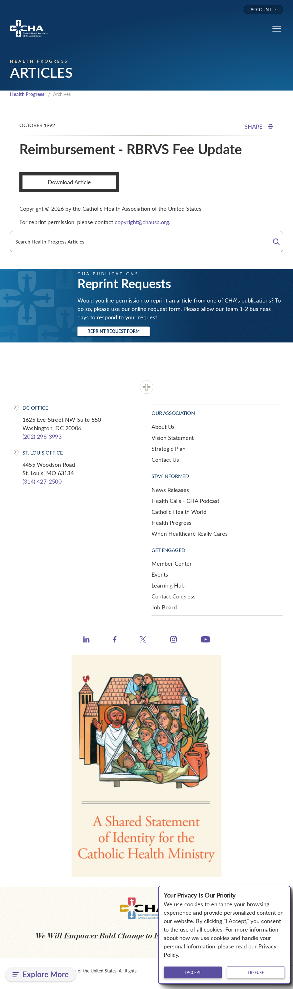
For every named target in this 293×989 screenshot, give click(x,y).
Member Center (171, 563)
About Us (163, 427)
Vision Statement (172, 437)
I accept (193, 972)
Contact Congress (173, 596)
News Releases (170, 490)
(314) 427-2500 (42, 481)
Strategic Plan (168, 448)
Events (159, 574)
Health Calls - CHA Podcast (185, 500)
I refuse (256, 972)
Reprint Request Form (113, 331)
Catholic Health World (178, 511)
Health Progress (27, 94)
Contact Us (165, 459)
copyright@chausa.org (142, 222)
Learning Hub (168, 585)
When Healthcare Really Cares (189, 533)
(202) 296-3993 (42, 436)
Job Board (164, 607)
